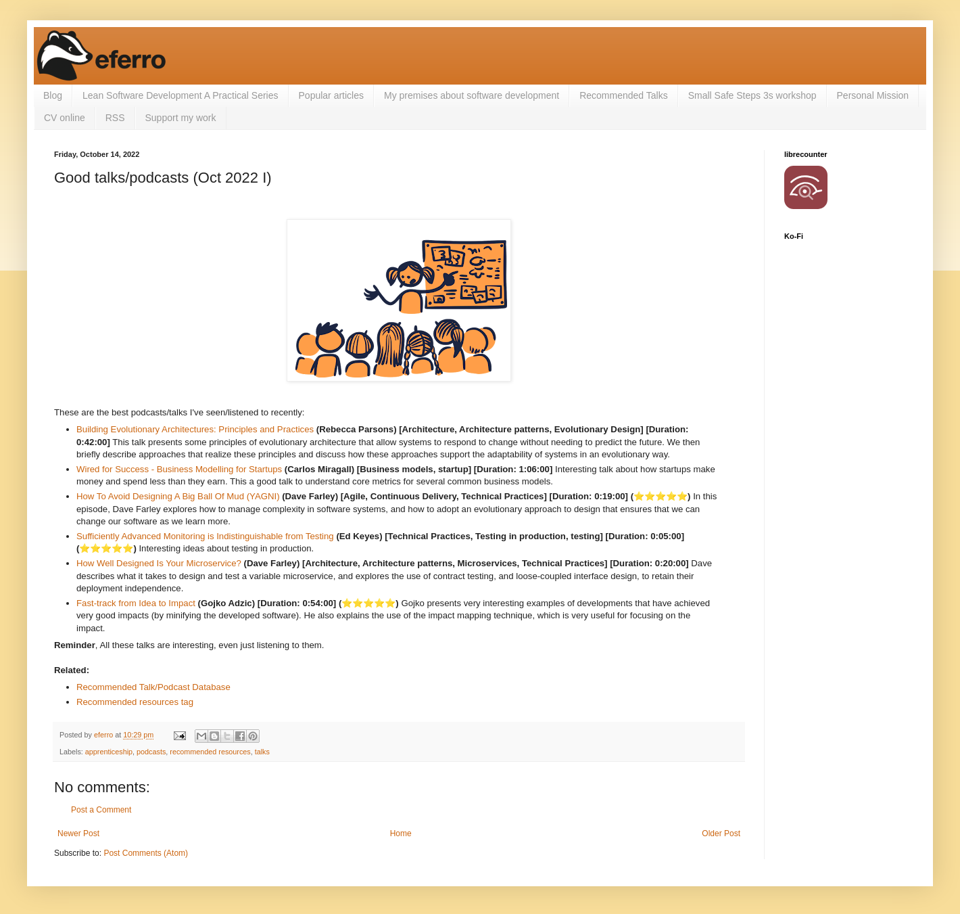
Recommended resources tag (134, 702)
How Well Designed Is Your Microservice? (158, 563)
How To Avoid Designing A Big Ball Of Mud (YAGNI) (178, 496)
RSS (115, 117)
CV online (64, 117)
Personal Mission (873, 95)
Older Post (721, 833)
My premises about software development (471, 95)
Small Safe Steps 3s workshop (752, 95)
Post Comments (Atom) (145, 853)
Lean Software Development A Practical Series (180, 95)
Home (401, 833)
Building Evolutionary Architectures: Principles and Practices (195, 429)
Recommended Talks (623, 95)
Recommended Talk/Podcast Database (153, 687)
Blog (52, 95)
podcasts (151, 752)
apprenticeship (109, 752)
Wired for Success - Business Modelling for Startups (179, 469)
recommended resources (210, 752)
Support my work (180, 117)
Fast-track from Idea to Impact (135, 603)
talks (262, 752)
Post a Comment (101, 810)
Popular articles (331, 95)
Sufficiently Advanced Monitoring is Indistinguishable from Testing (205, 536)
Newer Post (78, 833)
